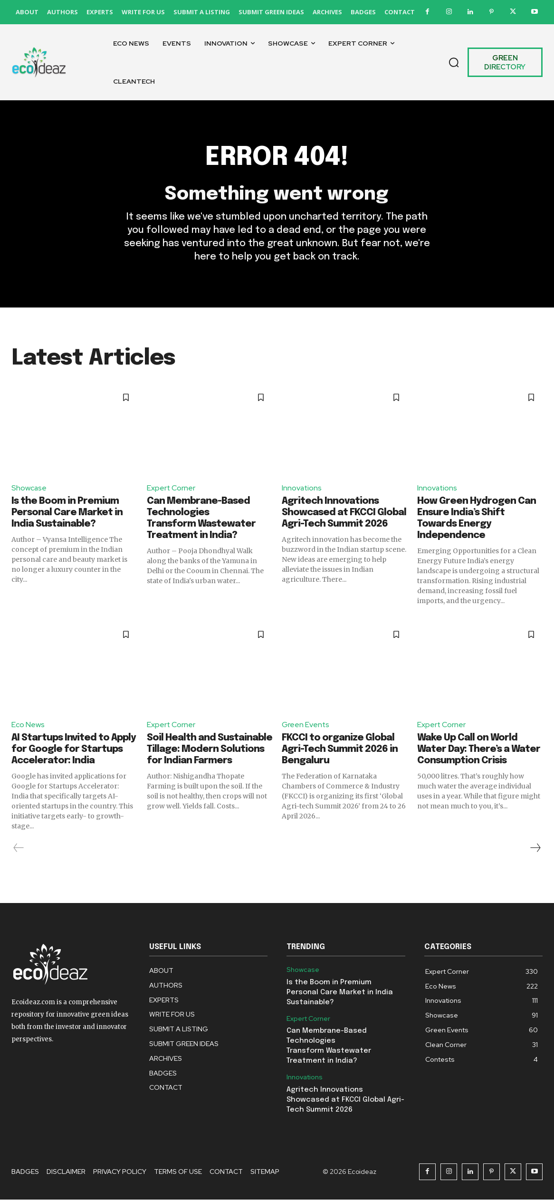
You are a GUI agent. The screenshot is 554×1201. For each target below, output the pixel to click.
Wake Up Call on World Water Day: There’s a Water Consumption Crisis (478, 750)
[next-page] (535, 849)
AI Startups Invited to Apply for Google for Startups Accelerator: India (73, 750)
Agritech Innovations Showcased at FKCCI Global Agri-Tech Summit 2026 (344, 514)
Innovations (302, 489)
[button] (454, 62)
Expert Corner (171, 489)
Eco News (28, 726)
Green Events (306, 726)
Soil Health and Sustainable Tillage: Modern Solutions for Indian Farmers (209, 750)
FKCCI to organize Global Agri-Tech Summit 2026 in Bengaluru (340, 750)
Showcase (29, 489)
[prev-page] (18, 849)
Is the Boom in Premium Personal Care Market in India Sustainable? (67, 514)
